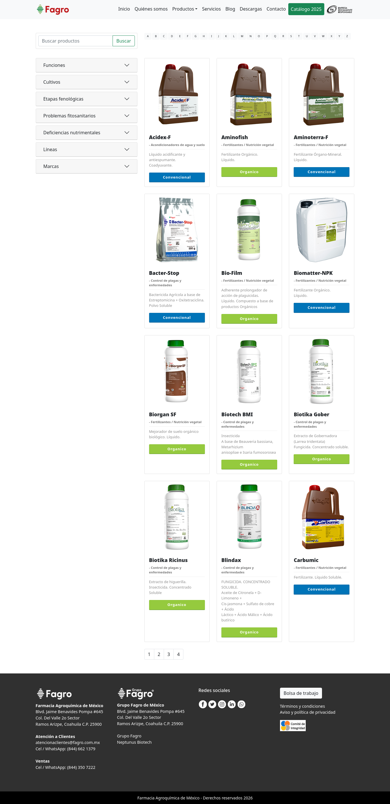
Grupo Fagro (129, 736)
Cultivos (52, 82)
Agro (160, 798)
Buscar (123, 41)
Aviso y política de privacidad (307, 712)
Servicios (211, 9)
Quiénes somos (151, 9)
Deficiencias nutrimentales (71, 132)
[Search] (75, 40)
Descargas (251, 9)
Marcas (51, 166)
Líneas (50, 149)
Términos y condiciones (302, 706)
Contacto (276, 9)
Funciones (54, 65)
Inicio (124, 9)
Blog (230, 9)
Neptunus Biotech (134, 742)
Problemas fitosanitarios (69, 116)
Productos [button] (183, 9)
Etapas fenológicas (63, 99)
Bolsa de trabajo (301, 693)
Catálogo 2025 (306, 9)
